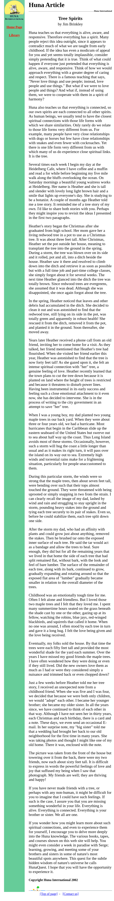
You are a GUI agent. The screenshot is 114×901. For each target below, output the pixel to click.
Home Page (14, 27)
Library (14, 35)
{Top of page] (48, 894)
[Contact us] (71, 894)
